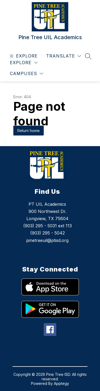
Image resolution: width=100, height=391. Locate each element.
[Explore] (24, 62)
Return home (28, 130)
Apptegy (61, 383)
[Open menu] (23, 56)
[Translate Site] (63, 56)
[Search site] (88, 56)
